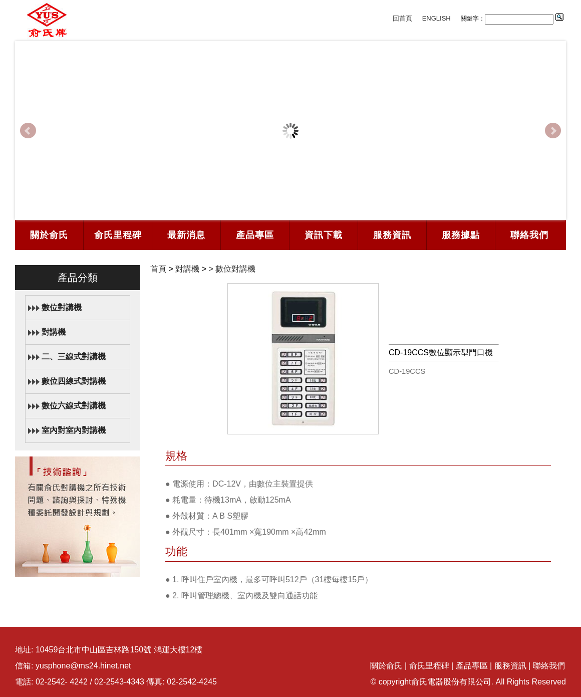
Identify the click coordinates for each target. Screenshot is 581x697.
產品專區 (255, 235)
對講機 (54, 332)
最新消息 (186, 235)
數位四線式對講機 (74, 381)
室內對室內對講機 (74, 430)
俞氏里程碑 (118, 235)
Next (553, 131)
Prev (28, 131)
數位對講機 (62, 307)
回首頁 (402, 18)
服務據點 (461, 235)
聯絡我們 (529, 235)
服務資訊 (392, 235)
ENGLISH (436, 18)
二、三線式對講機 (74, 356)
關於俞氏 (49, 235)
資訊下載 (324, 235)
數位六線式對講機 (74, 405)
